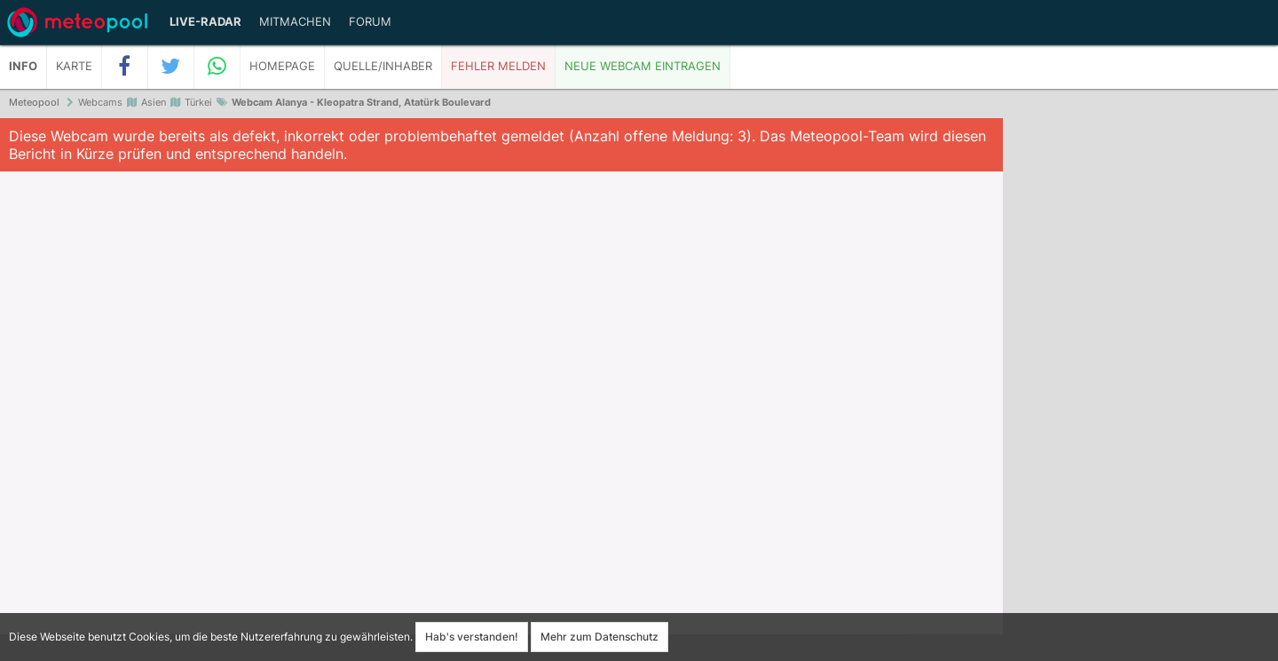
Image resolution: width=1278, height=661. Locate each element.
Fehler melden (498, 66)
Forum (370, 21)
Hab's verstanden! (471, 636)
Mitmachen (295, 21)
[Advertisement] (1140, 390)
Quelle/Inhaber (383, 66)
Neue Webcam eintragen (642, 66)
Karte (74, 66)
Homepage (282, 66)
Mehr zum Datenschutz (599, 636)
